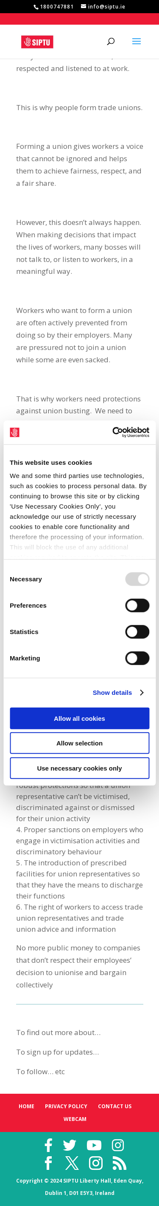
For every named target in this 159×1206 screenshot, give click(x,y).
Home (26, 1106)
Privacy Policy (66, 1106)
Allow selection (79, 743)
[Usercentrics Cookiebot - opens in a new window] (113, 432)
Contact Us (114, 1106)
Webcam (75, 1119)
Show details (112, 692)
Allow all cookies (79, 718)
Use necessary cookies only (79, 767)
